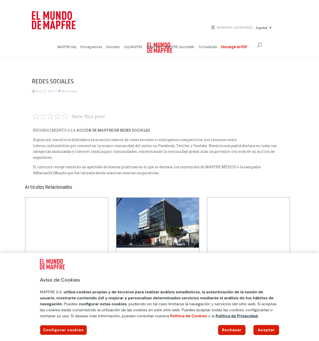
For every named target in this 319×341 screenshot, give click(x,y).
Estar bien (154, 47)
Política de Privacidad (237, 316)
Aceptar (266, 330)
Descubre (113, 47)
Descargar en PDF (234, 47)
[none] (270, 27)
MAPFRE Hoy (67, 47)
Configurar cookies (63, 330)
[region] (159, 297)
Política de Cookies (188, 316)
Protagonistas (91, 47)
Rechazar (231, 330)
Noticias (69, 91)
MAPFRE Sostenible (179, 47)
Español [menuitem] (261, 28)
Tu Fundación (207, 47)
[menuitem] (263, 27)
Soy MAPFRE (133, 47)
